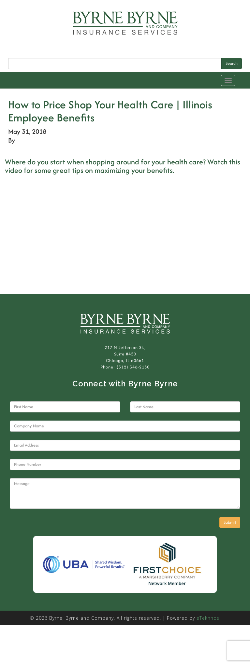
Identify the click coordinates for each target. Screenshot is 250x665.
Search (232, 63)
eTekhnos (208, 618)
